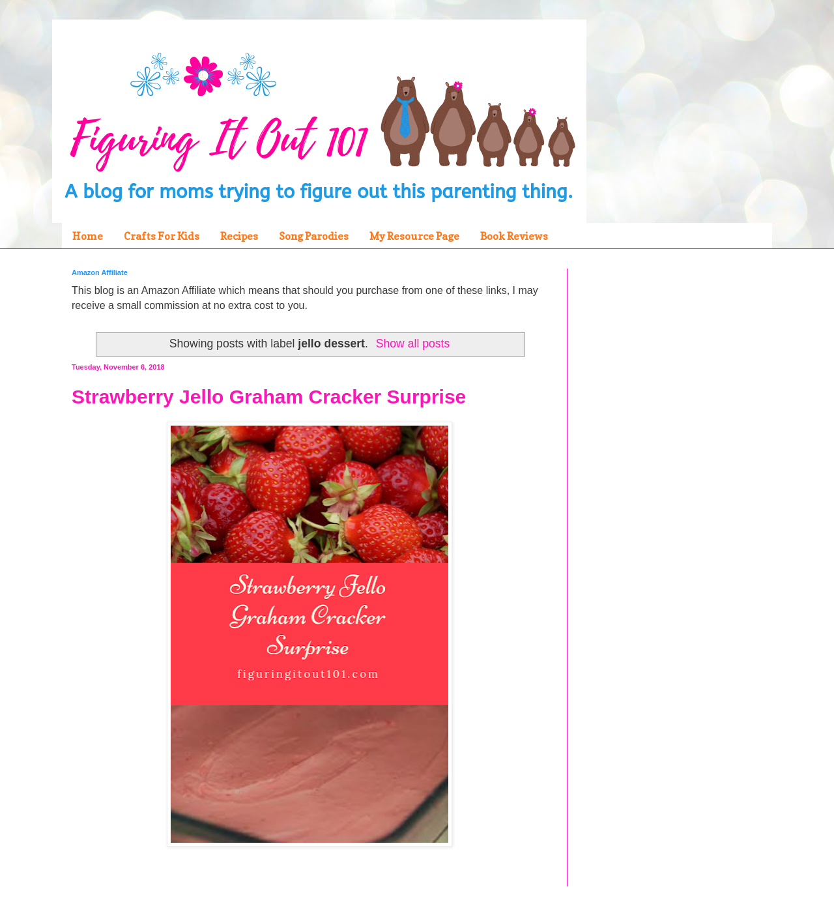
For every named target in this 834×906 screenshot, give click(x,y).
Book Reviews (514, 235)
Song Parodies (314, 235)
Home (87, 235)
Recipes (239, 235)
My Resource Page (414, 235)
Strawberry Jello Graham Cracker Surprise (269, 396)
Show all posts (413, 343)
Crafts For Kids (161, 235)
